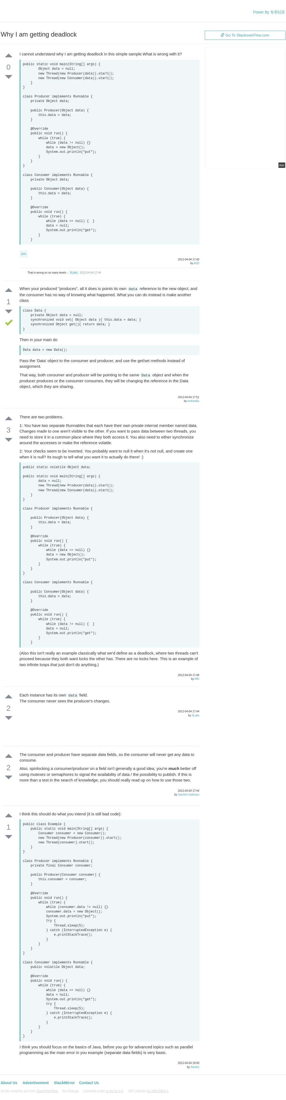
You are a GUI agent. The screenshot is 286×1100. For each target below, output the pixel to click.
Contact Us (89, 1083)
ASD (196, 263)
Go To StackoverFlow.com (245, 35)
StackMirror (64, 1083)
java (23, 253)
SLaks (73, 272)
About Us (9, 1083)
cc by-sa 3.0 (114, 1091)
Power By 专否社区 (269, 12)
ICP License (148, 1091)
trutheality (193, 400)
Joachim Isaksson (188, 794)
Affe (197, 678)
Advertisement (36, 1083)
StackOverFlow (47, 1091)
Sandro (194, 1067)
